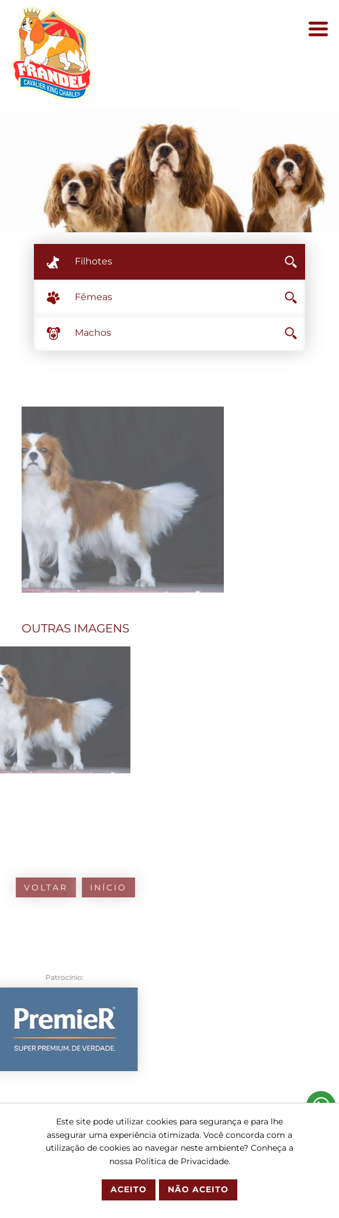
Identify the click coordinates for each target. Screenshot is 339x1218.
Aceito (128, 1189)
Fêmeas (186, 296)
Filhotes (186, 261)
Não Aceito (198, 1189)
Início (67, 887)
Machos (186, 332)
